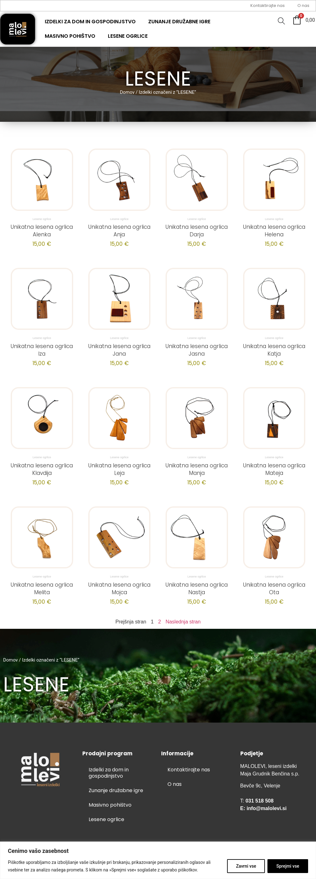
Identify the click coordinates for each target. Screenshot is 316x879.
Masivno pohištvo (70, 36)
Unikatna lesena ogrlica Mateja (274, 469)
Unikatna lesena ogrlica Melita (42, 588)
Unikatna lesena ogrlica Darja (197, 230)
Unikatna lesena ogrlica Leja (119, 469)
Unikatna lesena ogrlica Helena (274, 230)
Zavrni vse (245, 866)
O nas (303, 5)
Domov (127, 92)
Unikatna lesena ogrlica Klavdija (42, 469)
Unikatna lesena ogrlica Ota (274, 588)
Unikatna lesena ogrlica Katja (274, 350)
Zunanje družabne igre (179, 21)
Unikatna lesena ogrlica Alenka (42, 230)
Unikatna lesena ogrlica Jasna (197, 350)
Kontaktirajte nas (267, 5)
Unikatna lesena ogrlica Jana (119, 350)
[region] (158, 860)
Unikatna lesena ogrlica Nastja (197, 588)
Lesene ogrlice (128, 36)
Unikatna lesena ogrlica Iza (42, 350)
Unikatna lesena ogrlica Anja (119, 230)
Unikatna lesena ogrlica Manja (197, 469)
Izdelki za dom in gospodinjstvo (90, 21)
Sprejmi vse (287, 866)
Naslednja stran (183, 621)
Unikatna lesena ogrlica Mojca (119, 588)
